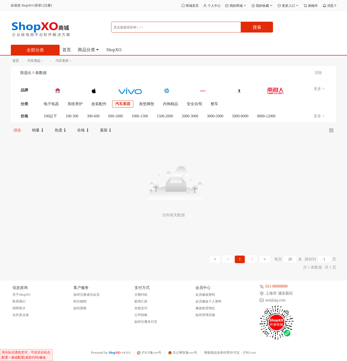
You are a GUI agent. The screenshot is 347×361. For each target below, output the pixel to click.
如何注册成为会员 (86, 294)
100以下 (50, 116)
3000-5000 (215, 116)
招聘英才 (18, 308)
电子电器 (51, 104)
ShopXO (113, 49)
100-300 (72, 116)
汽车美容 (122, 104)
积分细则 (79, 301)
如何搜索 (79, 308)
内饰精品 (170, 104)
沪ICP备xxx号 (149, 352)
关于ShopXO (21, 294)
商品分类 (88, 50)
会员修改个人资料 (208, 301)
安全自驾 (194, 104)
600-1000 (115, 116)
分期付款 (140, 294)
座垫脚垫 (146, 104)
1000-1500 (139, 116)
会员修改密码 (205, 294)
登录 (38, 5)
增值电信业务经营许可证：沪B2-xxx (230, 352)
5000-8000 (240, 116)
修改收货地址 (205, 308)
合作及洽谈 (20, 315)
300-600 (93, 116)
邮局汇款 (140, 301)
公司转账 (140, 315)
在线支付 (140, 308)
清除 (318, 73)
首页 (66, 49)
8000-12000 (266, 116)
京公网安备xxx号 (182, 352)
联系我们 (18, 301)
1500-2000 (165, 116)
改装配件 (99, 104)
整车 (214, 104)
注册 (47, 5)
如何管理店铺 (205, 315)
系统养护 (75, 104)
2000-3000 (190, 116)
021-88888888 (276, 286)
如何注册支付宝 (145, 322)
